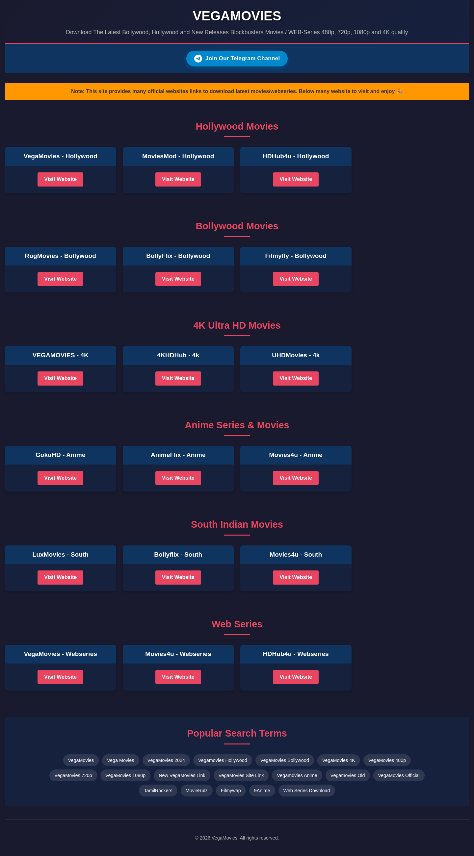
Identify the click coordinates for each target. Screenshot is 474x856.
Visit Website (60, 179)
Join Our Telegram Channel (237, 59)
